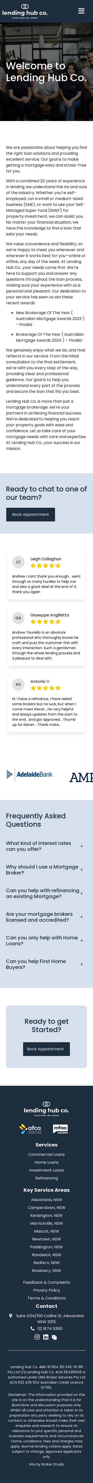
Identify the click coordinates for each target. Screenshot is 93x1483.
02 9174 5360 (46, 1328)
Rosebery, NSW (46, 1270)
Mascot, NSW (46, 1231)
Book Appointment (30, 514)
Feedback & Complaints (46, 1282)
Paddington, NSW (46, 1247)
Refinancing (46, 1178)
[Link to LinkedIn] (46, 1337)
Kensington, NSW (46, 1215)
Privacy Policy (46, 1290)
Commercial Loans (46, 1154)
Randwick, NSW (46, 1255)
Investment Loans (46, 1170)
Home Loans (47, 1162)
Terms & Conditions (47, 1298)
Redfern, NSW (46, 1263)
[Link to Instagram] (37, 1337)
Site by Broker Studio (46, 1464)
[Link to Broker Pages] (54, 1337)
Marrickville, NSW (46, 1223)
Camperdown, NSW (46, 1207)
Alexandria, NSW (46, 1200)
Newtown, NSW (46, 1239)
